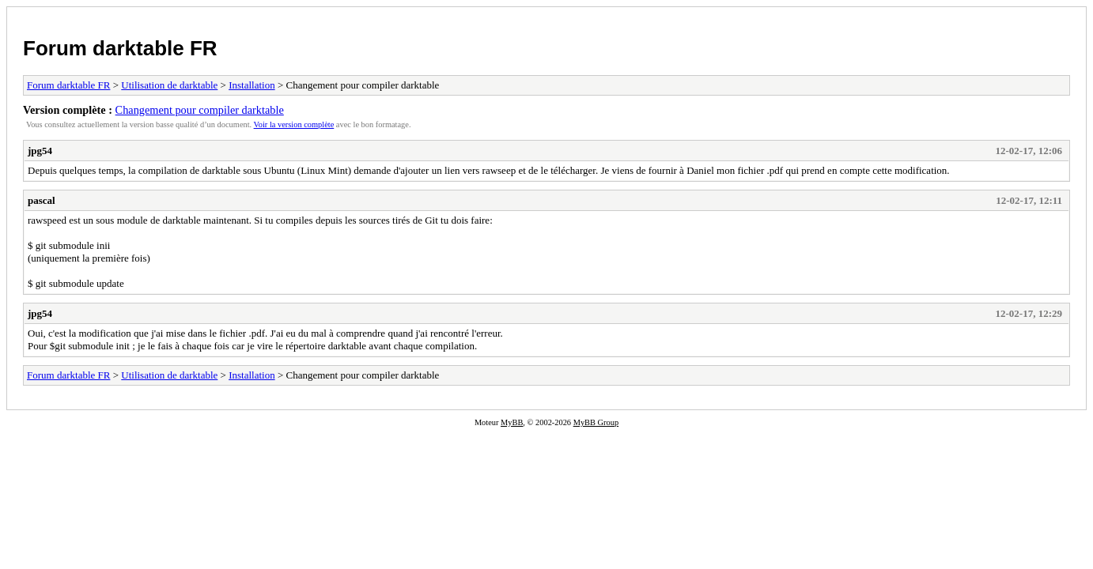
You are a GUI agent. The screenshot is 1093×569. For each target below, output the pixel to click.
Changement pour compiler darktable (199, 110)
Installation (252, 85)
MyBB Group (595, 422)
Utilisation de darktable (169, 85)
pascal (41, 200)
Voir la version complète (294, 124)
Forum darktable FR (120, 48)
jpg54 (40, 150)
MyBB (512, 422)
